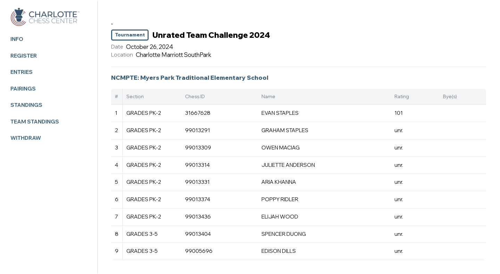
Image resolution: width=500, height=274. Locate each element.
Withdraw (25, 138)
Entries (21, 72)
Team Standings (34, 121)
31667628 (197, 113)
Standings (26, 105)
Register (23, 55)
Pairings (23, 88)
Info (16, 39)
